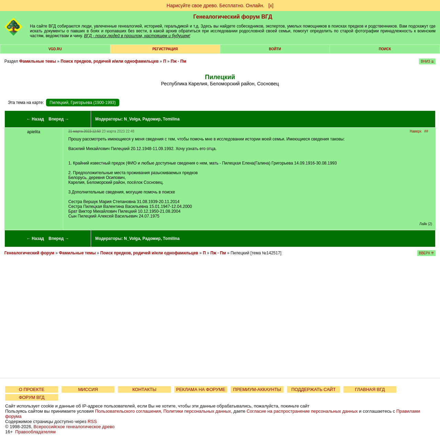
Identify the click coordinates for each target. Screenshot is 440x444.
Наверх (415, 131)
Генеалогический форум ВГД (232, 17)
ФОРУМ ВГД (32, 397)
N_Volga (132, 119)
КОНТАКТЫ (144, 389)
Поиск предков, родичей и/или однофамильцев (109, 61)
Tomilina (171, 119)
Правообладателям (35, 431)
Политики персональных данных (197, 411)
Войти (275, 49)
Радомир (151, 119)
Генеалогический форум (29, 253)
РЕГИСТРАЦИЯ (165, 49)
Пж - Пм (178, 61)
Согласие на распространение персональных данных (302, 411)
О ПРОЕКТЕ (31, 389)
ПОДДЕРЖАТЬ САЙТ (314, 389)
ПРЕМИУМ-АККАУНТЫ (257, 389)
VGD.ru (55, 49)
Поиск (385, 49)
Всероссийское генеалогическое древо (74, 426)
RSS (92, 421)
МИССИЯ (88, 389)
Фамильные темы (37, 61)
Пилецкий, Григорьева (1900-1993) (83, 102)
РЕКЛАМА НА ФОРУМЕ (200, 389)
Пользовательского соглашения (128, 411)
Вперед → (58, 119)
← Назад (35, 119)
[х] (271, 5)
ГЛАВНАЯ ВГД (370, 389)
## (426, 131)
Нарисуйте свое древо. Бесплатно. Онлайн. (216, 5)
